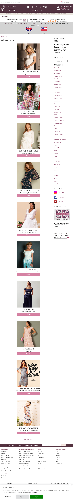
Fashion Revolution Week (28, 388)
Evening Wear (57, 112)
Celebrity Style (58, 95)
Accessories (51, 14)
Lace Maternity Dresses (24, 463)
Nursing (27, 14)
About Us (56, 68)
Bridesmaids (57, 93)
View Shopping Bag (65, 9)
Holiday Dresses (58, 134)
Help (57, 461)
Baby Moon (57, 82)
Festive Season (58, 123)
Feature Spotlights (59, 120)
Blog (6, 36)
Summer (56, 170)
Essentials (44, 14)
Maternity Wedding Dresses (7, 457)
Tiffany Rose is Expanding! (28, 190)
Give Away (57, 131)
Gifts (58, 14)
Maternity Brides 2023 (28, 230)
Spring (56, 167)
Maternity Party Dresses (24, 451)
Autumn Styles (58, 76)
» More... (56, 54)
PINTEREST (59, 201)
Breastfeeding (58, 87)
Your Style (57, 184)
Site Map (58, 467)
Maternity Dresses (5, 455)
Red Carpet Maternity (6, 463)
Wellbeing (57, 178)
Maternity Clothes (17, 14)
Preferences (8, 496)
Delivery (58, 455)
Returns (58, 457)
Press (55, 156)
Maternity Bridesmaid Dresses (25, 468)
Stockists (39, 463)
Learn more (35, 492)
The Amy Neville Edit (28, 428)
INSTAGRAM (59, 192)
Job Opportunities (42, 468)
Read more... (57, 228)
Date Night (57, 109)
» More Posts (27, 440)
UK (29, 33)
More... (28, 77)
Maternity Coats (4, 465)
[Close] (39, 25)
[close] (69, 485)
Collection (57, 104)
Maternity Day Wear (5, 461)
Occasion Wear (4, 476)
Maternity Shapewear (5, 467)
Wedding (56, 175)
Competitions (41, 457)
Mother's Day (57, 142)
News (55, 151)
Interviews (57, 137)
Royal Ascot (57, 162)
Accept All (36, 496)
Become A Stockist (41, 465)
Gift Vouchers (59, 465)
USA (43, 33)
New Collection (58, 148)
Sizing (57, 453)
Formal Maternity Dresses (24, 457)
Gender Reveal (58, 126)
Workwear (57, 181)
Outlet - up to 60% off (6, 470)
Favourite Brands (58, 117)
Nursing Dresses (4, 459)
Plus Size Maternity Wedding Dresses (27, 467)
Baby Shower (57, 84)
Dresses (8, 14)
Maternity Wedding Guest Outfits (26, 455)
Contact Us (58, 459)
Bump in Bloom (28, 111)
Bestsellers (3, 453)
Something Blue (28, 309)
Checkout (4, 16)
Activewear (57, 73)
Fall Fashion (57, 115)
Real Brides (57, 159)
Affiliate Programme (42, 467)
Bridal (3, 14)
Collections (57, 106)
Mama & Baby (35, 14)
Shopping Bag (59, 463)
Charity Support (58, 98)
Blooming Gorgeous (28, 151)
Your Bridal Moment (28, 72)
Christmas (57, 101)
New (55, 145)
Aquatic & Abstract (28, 270)
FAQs (57, 451)
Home (2, 36)
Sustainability (41, 453)
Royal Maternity (58, 164)
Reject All (22, 496)
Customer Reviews (42, 461)
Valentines (57, 173)
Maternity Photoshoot (60, 139)
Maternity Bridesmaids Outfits (26, 453)
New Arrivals (3, 451)
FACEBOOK (59, 197)
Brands (63, 14)
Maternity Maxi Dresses (24, 461)
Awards (56, 79)
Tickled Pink (28, 349)
